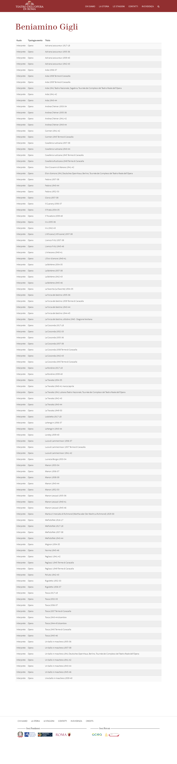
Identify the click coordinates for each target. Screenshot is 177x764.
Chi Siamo (90, 6)
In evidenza (148, 6)
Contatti (133, 6)
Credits (89, 721)
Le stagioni (119, 6)
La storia (104, 6)
